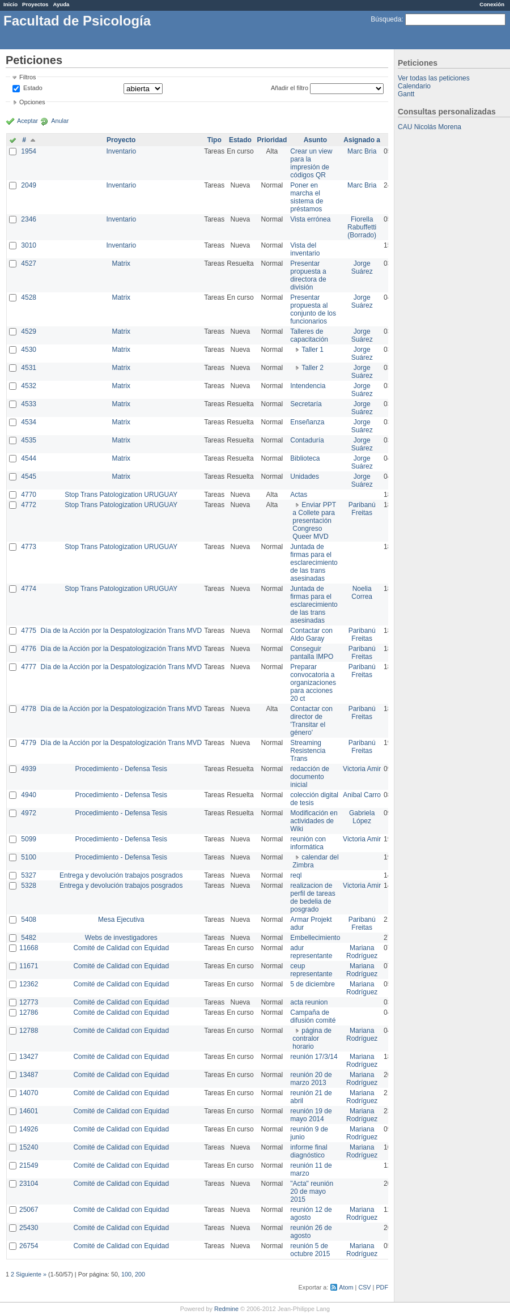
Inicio (10, 4)
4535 (28, 440)
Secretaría (305, 404)
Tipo (214, 140)
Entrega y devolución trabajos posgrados (121, 875)
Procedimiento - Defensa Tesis (121, 769)
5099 (28, 839)
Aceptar (27, 120)
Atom (346, 1287)
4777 (28, 667)
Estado (32, 87)
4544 (28, 458)
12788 (28, 1031)
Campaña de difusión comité (312, 1016)
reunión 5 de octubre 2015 (310, 1250)
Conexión (491, 4)
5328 (28, 886)
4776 (28, 649)
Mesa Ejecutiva (121, 920)
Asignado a (361, 140)
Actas (298, 495)
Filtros (27, 77)
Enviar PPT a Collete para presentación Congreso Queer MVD (314, 521)
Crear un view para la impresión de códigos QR (311, 163)
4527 (28, 263)
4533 (28, 404)
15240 (28, 1147)
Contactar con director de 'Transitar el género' (311, 721)
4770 (28, 495)
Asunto (315, 140)
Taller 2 (312, 368)
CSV (364, 1287)
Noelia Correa (361, 593)
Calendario (414, 86)
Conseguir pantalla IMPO (311, 653)
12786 (28, 1012)
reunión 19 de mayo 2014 (311, 1115)
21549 (28, 1165)
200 (140, 1274)
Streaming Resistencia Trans (307, 751)
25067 (28, 1210)
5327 (28, 875)
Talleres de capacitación (309, 335)
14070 (28, 1093)
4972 (28, 813)
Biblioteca (305, 458)
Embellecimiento (315, 938)
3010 (28, 245)
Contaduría (307, 440)
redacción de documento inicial (309, 777)
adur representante (311, 952)
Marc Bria (361, 151)
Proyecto (121, 140)
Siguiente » (31, 1274)
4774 (28, 589)
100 (126, 1274)
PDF (382, 1287)
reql (295, 875)
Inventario (121, 151)
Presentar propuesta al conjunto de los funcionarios (313, 309)
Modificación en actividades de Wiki (313, 821)
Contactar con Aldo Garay (311, 634)
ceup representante (311, 970)
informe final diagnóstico (308, 1151)
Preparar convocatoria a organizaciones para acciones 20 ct (313, 683)
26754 (28, 1246)
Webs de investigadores (121, 938)
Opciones (32, 102)
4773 (28, 547)
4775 (28, 631)
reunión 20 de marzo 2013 (311, 1079)
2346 (28, 219)
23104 (28, 1184)
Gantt (406, 94)
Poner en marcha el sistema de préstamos (306, 197)
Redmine (226, 1308)
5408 (28, 920)
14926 (28, 1129)
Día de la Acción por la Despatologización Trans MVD (121, 631)
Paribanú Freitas (362, 509)
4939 (28, 769)
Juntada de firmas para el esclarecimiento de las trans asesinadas (313, 562)
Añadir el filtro (289, 87)
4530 (28, 350)
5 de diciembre (312, 984)
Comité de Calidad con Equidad (121, 948)
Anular (60, 120)
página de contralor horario (312, 1038)
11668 (28, 948)
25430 (28, 1228)
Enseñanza (307, 422)
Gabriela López (362, 817)
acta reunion (309, 1002)
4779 (28, 743)
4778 (28, 709)
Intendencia (307, 386)
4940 (28, 795)
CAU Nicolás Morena (429, 127)
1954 (28, 151)
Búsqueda (386, 19)
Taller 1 (312, 350)
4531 (28, 368)
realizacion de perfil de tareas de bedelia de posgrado (312, 897)
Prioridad (272, 140)
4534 (28, 422)
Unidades (304, 476)
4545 (28, 476)
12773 (28, 1002)
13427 (28, 1057)
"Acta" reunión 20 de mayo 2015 (311, 1191)
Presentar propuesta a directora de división (308, 275)
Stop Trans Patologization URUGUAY (121, 495)
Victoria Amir (362, 769)
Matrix (121, 263)
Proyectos (35, 4)
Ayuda (61, 4)
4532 (28, 386)
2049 (28, 185)
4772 (28, 505)
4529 (28, 331)
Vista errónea (310, 219)
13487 (28, 1075)
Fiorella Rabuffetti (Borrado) (361, 227)
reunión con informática (308, 843)
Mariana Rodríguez (361, 952)
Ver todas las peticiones (434, 78)
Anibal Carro (362, 795)
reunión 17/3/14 (313, 1057)
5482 (28, 938)
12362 (28, 984)
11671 (28, 966)
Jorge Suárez (362, 267)
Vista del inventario (305, 249)
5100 (28, 857)
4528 (28, 297)
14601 (28, 1111)
